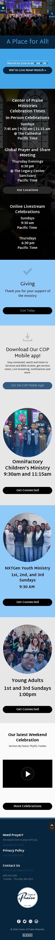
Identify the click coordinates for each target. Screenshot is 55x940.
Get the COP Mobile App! (27, 385)
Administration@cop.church (18, 871)
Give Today (27, 310)
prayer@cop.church (13, 845)
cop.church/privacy (13, 855)
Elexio (27, 935)
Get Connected (27, 709)
